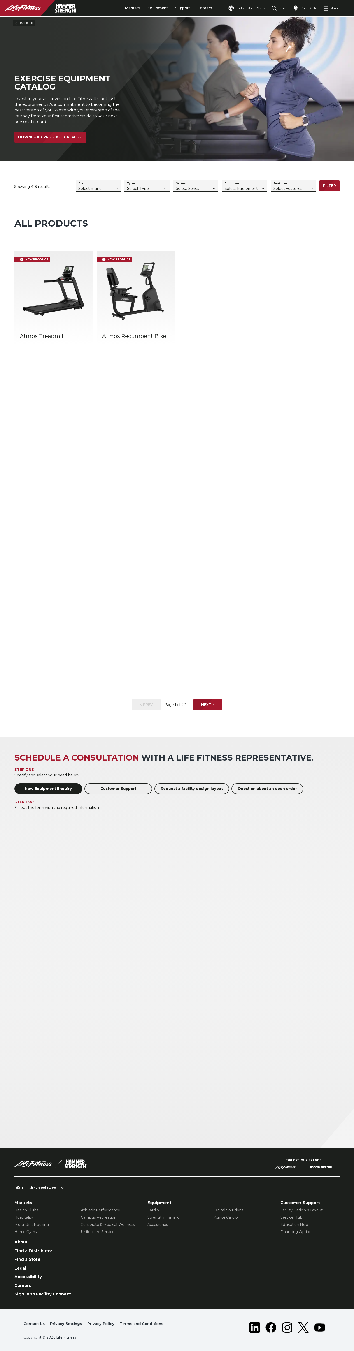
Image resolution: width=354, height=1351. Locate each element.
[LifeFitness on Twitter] (303, 1327)
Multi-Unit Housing (31, 1224)
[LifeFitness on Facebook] (271, 1327)
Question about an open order (267, 789)
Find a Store (27, 1259)
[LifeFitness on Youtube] (319, 1327)
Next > (207, 705)
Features (280, 183)
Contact (204, 8)
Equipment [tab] (157, 8)
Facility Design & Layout (301, 1210)
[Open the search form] (279, 8)
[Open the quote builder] (305, 8)
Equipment (233, 183)
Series (181, 183)
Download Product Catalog (50, 137)
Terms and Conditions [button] (141, 1324)
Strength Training (163, 1217)
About (21, 1242)
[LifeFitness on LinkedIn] (254, 1327)
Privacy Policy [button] (100, 1324)
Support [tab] (182, 8)
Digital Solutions (228, 1210)
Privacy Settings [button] (66, 1324)
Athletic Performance (100, 1210)
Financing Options (296, 1232)
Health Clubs (26, 1210)
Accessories (157, 1224)
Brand (83, 183)
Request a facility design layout (192, 789)
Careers (22, 1285)
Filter (329, 186)
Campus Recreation (98, 1217)
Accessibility (28, 1276)
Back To (24, 23)
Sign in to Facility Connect (42, 1294)
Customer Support (118, 789)
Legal (20, 1268)
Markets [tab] (132, 8)
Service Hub (291, 1217)
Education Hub (294, 1224)
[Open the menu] (330, 8)
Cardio (153, 1210)
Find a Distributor (33, 1250)
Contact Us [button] (34, 1324)
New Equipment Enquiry (48, 789)
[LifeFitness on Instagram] (287, 1327)
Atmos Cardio (226, 1217)
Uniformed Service (97, 1232)
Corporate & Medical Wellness (108, 1224)
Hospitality (23, 1217)
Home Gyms (25, 1232)
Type (131, 183)
